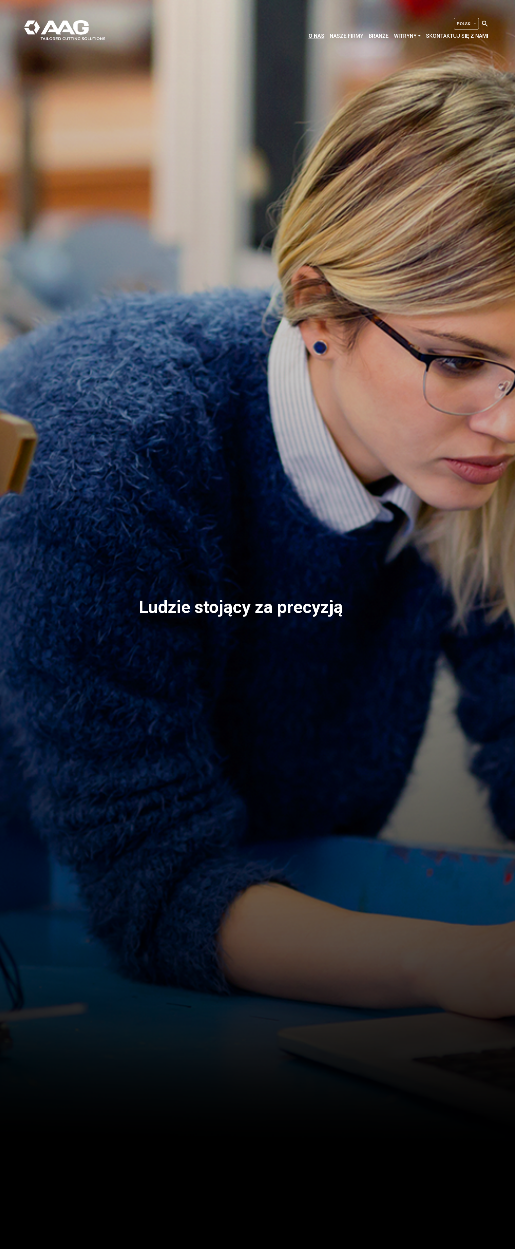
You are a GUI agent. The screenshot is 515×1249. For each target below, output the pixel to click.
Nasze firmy (346, 36)
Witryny (405, 36)
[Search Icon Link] (485, 23)
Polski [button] (465, 23)
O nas (316, 36)
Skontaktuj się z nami (457, 36)
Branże (379, 36)
